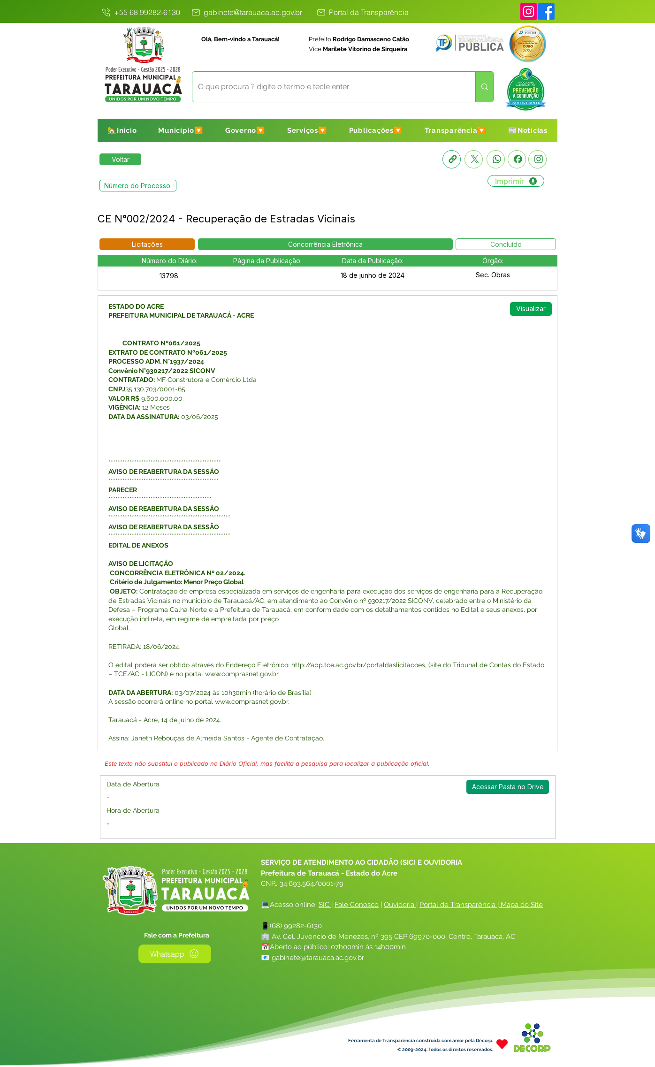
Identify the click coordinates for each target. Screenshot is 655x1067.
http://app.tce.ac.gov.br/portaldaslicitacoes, (359, 665)
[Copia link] (451, 159)
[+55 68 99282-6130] (140, 12)
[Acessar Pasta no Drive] (507, 787)
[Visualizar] (531, 309)
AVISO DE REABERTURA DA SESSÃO (163, 527)
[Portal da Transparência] (362, 12)
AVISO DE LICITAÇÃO (140, 563)
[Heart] (502, 1044)
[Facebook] (517, 159)
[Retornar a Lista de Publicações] (120, 159)
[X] (474, 159)
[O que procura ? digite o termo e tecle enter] (327, 87)
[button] (180, 130)
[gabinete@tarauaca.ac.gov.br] (246, 12)
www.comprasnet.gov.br (241, 674)
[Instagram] (528, 11)
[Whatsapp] (496, 159)
